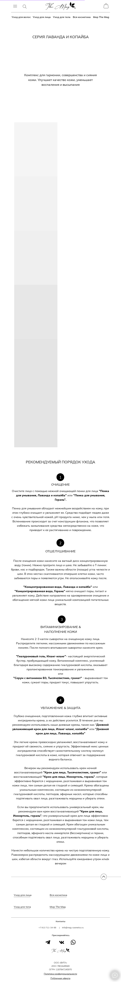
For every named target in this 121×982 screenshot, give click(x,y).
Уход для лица (42, 17)
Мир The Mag (101, 17)
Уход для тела (62, 17)
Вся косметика (82, 17)
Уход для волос (21, 17)
